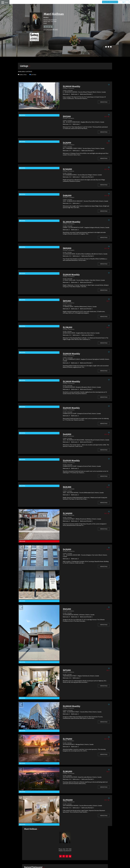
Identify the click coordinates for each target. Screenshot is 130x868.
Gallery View (22, 74)
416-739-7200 (52, 21)
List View (33, 74)
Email (45, 23)
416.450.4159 (52, 20)
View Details (103, 102)
